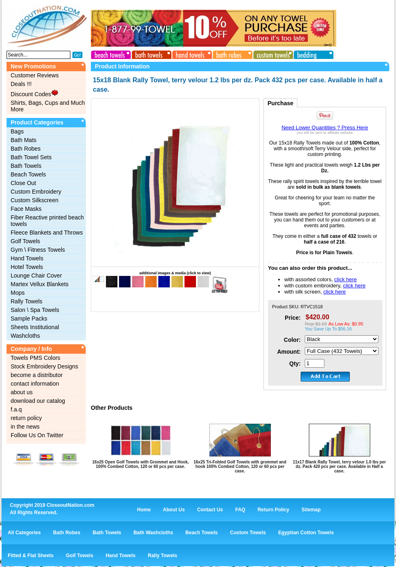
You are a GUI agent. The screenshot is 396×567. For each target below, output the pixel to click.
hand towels (191, 53)
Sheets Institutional (35, 327)
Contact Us (210, 510)
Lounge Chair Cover (36, 275)
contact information (35, 383)
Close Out (23, 183)
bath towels (151, 53)
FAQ (240, 510)
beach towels (111, 53)
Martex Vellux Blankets (40, 284)
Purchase (280, 103)
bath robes (231, 53)
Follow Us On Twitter (37, 435)
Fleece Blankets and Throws (47, 232)
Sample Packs (29, 318)
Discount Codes (34, 93)
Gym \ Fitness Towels (38, 249)
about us (22, 392)
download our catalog (38, 401)
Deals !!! (21, 84)
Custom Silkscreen (35, 200)
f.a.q (16, 409)
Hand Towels (27, 258)
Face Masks (26, 209)
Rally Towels (27, 301)
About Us (173, 510)
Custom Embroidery (36, 191)
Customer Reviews (35, 75)
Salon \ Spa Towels (35, 310)
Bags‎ (17, 131)
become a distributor (37, 375)
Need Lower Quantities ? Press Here (324, 127)
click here (345, 279)
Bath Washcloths (153, 532)
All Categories (24, 532)
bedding (311, 53)
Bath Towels (26, 166)
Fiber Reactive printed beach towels (47, 220)
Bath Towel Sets (31, 157)
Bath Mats (23, 140)
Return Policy (273, 510)
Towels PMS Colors (35, 358)
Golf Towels (25, 241)
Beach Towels (28, 174)
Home (144, 510)
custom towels (271, 53)
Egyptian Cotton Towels (306, 532)
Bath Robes (25, 148)
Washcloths (25, 335)
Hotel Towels (27, 267)
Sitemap (311, 510)
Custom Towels (248, 532)
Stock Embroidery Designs (44, 366)
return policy (26, 418)
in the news (25, 426)
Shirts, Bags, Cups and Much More (48, 106)
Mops (18, 292)
